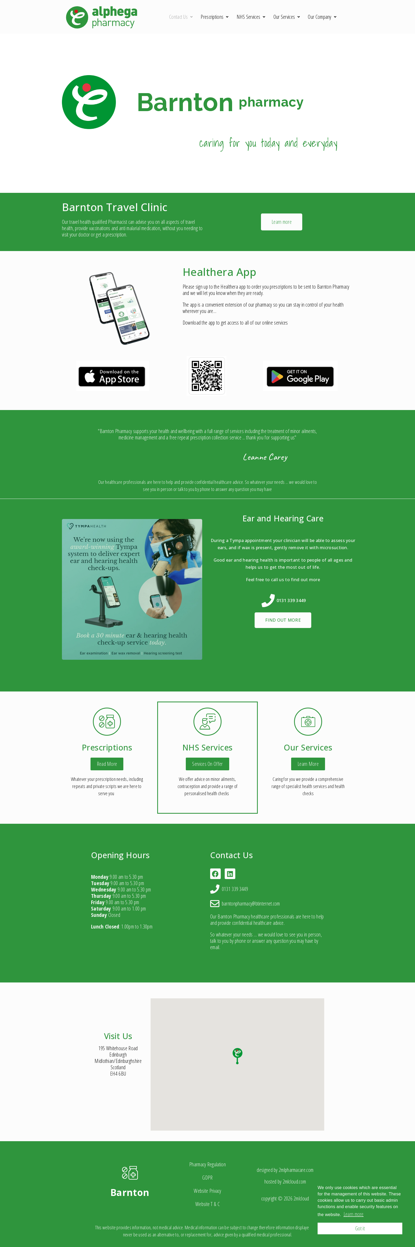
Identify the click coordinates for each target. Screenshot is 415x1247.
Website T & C (207, 1204)
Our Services (286, 16)
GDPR (207, 1177)
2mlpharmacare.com (296, 1169)
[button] (281, 221)
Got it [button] (360, 1228)
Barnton (129, 1192)
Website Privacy (207, 1190)
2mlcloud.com (294, 1181)
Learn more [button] (354, 1214)
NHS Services (251, 16)
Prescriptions (214, 16)
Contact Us (181, 16)
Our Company (322, 16)
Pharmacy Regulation (207, 1164)
